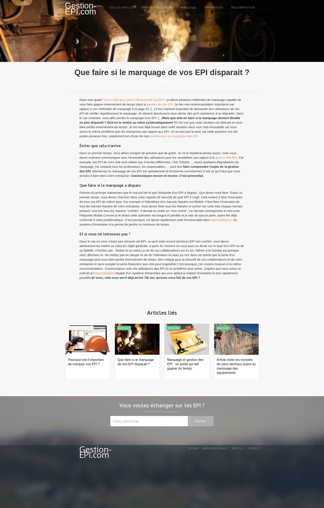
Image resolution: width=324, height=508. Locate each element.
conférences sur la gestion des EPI (174, 136)
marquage (188, 7)
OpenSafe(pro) (221, 220)
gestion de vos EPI (160, 104)
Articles (237, 448)
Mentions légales (215, 448)
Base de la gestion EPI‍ (157, 7)
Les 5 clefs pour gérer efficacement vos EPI (134, 100)
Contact (253, 448)
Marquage (162, 81)
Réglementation (243, 7)
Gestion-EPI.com (80, 8)
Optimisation (213, 7)
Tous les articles (121, 7)
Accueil (193, 448)
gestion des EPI (226, 157)
